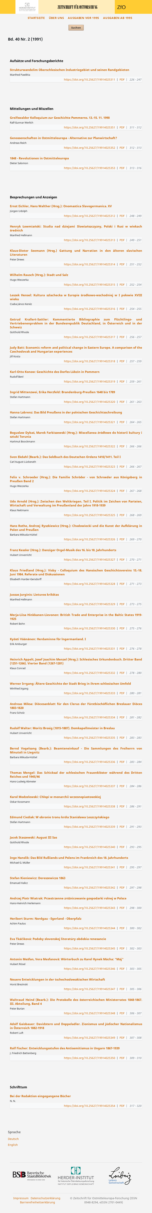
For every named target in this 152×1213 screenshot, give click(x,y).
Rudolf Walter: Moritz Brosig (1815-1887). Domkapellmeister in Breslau (62, 728)
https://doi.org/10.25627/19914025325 (89, 515)
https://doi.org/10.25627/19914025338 (89, 806)
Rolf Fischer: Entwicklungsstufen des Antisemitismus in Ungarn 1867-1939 (65, 1048)
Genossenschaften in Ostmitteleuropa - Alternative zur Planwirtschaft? (63, 138)
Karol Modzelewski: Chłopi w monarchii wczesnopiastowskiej (55, 797)
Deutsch (13, 1139)
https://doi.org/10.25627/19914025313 (89, 240)
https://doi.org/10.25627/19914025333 (89, 693)
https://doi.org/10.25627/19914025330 (89, 628)
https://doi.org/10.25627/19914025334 (89, 717)
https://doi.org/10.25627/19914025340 (89, 847)
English (13, 1145)
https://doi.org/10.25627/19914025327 (89, 559)
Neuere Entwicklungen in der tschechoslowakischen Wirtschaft (57, 979)
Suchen (76, 27)
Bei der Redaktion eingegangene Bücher (40, 1096)
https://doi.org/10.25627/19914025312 (89, 216)
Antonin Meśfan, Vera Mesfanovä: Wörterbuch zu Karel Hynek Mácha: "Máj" (67, 959)
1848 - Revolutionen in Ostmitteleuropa (39, 158)
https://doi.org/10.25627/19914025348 (89, 1013)
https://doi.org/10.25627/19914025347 (89, 989)
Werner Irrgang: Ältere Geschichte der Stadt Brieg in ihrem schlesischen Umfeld (70, 683)
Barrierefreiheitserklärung (37, 1202)
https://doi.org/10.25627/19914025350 (89, 1058)
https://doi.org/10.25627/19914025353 (89, 168)
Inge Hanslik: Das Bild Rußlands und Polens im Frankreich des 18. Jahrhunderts (69, 858)
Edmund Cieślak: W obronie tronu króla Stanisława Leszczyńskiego (59, 817)
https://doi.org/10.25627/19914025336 (89, 762)
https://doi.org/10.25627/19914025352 (89, 148)
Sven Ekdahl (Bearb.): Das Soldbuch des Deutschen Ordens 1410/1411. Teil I (65, 457)
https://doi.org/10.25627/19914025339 (89, 826)
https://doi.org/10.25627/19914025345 (89, 948)
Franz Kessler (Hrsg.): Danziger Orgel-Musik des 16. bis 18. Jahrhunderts (63, 550)
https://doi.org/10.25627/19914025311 (89, 79)
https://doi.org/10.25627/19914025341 (89, 867)
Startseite (36, 18)
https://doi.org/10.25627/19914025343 (89, 908)
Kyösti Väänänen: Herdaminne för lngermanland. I (48, 639)
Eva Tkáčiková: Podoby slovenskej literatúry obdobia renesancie (58, 939)
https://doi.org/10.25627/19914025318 (89, 361)
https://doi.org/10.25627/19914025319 (89, 381)
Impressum (20, 1198)
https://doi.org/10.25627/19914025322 (89, 446)
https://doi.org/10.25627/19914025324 (89, 491)
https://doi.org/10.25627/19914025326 (89, 539)
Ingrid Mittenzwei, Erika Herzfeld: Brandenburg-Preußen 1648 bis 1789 (62, 392)
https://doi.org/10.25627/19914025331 (89, 648)
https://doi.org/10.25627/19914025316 (89, 309)
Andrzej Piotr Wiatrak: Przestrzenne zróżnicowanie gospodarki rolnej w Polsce (68, 898)
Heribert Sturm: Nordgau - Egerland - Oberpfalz (45, 918)
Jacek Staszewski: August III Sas (33, 837)
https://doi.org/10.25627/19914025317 (89, 337)
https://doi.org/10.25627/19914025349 (89, 1037)
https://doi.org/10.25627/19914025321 (89, 422)
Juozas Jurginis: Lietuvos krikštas (34, 594)
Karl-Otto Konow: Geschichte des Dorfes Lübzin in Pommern (55, 372)
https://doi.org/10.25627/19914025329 (89, 604)
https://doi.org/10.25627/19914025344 (89, 928)
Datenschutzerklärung (45, 1198)
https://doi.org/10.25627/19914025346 (89, 969)
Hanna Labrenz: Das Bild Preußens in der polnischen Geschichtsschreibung (66, 412)
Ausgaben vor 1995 (83, 18)
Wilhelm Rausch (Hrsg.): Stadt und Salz (39, 275)
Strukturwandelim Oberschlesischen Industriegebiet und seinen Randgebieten (69, 70)
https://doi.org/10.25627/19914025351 (89, 127)
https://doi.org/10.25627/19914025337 (89, 786)
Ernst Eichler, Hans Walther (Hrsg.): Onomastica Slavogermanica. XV (61, 206)
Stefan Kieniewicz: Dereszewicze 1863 (37, 878)
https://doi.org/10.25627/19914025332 (89, 673)
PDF (122, 79)
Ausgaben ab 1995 (117, 18)
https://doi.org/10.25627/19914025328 (89, 584)
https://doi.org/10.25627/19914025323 (89, 466)
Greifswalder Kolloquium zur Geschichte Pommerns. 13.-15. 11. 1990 (60, 118)
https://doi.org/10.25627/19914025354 (89, 1106)
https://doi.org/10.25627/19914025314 (89, 264)
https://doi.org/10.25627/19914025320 (89, 402)
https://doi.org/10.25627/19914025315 (89, 284)
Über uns (56, 18)
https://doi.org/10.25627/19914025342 (89, 887)
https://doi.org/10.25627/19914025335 (89, 737)
